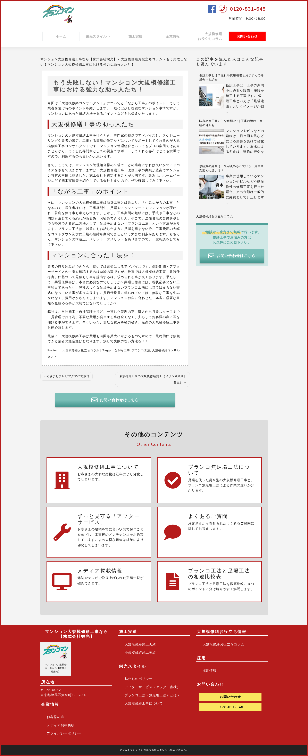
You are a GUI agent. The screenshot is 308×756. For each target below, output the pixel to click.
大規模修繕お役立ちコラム (142, 59)
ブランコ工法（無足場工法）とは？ (152, 695)
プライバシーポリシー (64, 733)
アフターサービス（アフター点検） (152, 687)
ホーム (61, 36)
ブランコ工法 (141, 350)
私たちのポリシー (138, 679)
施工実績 (135, 36)
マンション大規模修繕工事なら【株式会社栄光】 (78, 59)
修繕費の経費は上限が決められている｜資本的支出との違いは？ (231, 168)
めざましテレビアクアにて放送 (68, 376)
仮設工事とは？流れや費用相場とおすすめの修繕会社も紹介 (231, 77)
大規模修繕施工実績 (140, 644)
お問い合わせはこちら (115, 400)
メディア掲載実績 (61, 725)
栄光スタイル (97, 36)
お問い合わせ (247, 36)
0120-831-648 (248, 9)
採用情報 (209, 670)
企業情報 (173, 36)
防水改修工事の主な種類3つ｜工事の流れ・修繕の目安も (231, 123)
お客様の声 (55, 717)
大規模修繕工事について (144, 703)
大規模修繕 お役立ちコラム (213, 36)
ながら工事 (122, 350)
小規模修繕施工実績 (140, 652)
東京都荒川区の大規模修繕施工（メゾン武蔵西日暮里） (153, 379)
